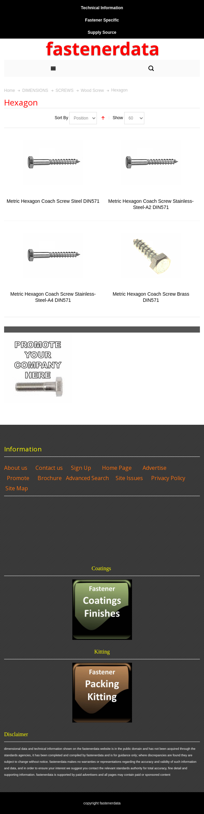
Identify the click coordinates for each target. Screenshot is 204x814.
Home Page (117, 468)
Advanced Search (87, 478)
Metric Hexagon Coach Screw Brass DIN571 (151, 297)
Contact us (49, 468)
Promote (18, 478)
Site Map (16, 488)
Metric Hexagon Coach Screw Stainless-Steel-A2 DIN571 (150, 204)
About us (15, 468)
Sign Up (81, 468)
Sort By (61, 117)
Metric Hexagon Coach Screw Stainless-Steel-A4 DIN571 (53, 297)
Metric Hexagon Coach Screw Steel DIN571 (52, 201)
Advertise (154, 468)
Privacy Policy (168, 478)
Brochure (50, 478)
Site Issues (129, 478)
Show (118, 117)
